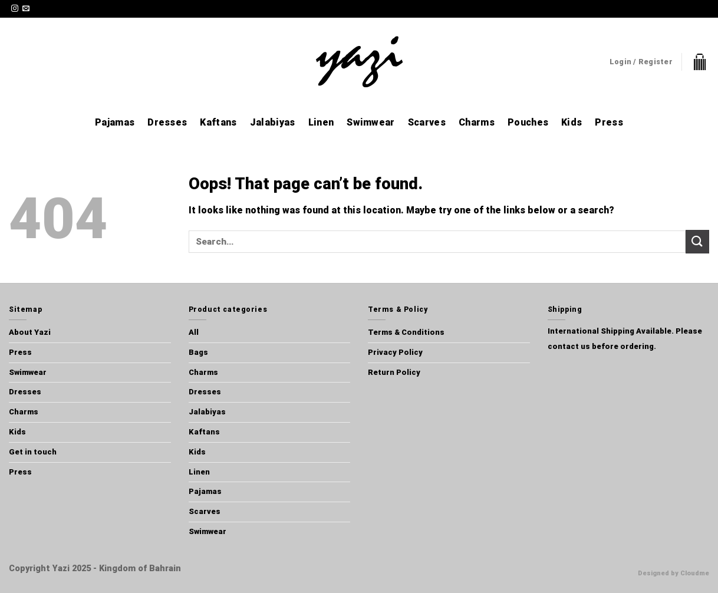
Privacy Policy (395, 352)
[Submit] (697, 241)
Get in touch (33, 451)
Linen (321, 122)
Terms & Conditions (406, 332)
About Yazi (30, 332)
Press (609, 122)
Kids (571, 122)
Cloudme (694, 573)
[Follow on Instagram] (14, 9)
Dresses (167, 122)
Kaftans (218, 122)
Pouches (528, 122)
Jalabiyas (272, 122)
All (194, 332)
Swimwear (371, 122)
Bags (198, 352)
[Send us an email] (25, 9)
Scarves (427, 122)
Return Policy (394, 372)
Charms (477, 122)
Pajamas (114, 122)
